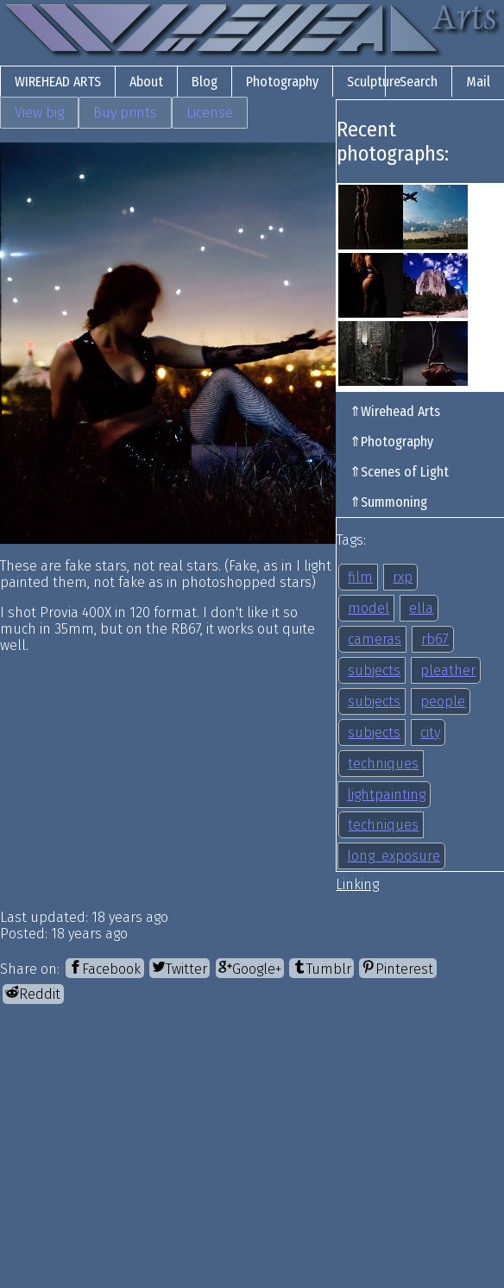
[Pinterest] (397, 968)
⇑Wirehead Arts (395, 411)
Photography (282, 81)
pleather (448, 670)
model (368, 608)
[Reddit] (33, 994)
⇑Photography (391, 441)
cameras (374, 639)
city (430, 732)
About (146, 81)
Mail (478, 81)
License (209, 112)
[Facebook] (104, 968)
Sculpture (373, 81)
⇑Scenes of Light (399, 472)
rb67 (435, 639)
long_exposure (393, 856)
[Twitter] (179, 968)
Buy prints (125, 112)
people (442, 701)
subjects (374, 670)
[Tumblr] (321, 968)
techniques (383, 763)
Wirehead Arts (58, 81)
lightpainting (386, 794)
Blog (204, 81)
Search (419, 81)
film (360, 577)
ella (421, 608)
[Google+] (250, 968)
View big (39, 112)
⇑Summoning (388, 502)
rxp (403, 577)
